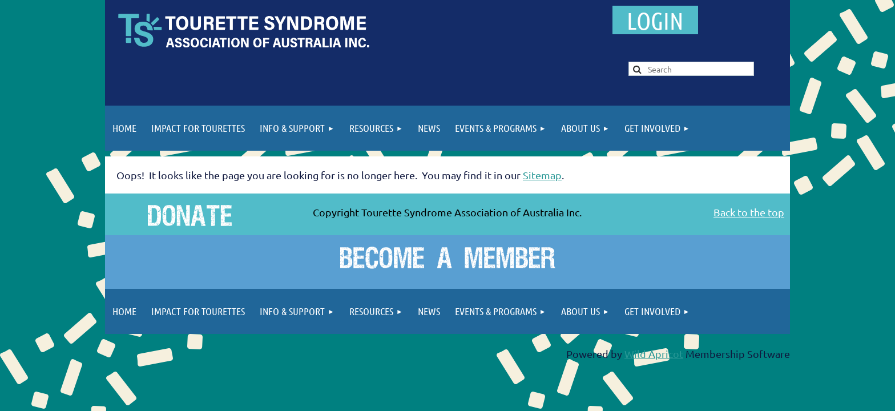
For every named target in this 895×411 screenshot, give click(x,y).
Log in (655, 20)
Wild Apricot (653, 354)
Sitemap (542, 175)
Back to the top (748, 212)
